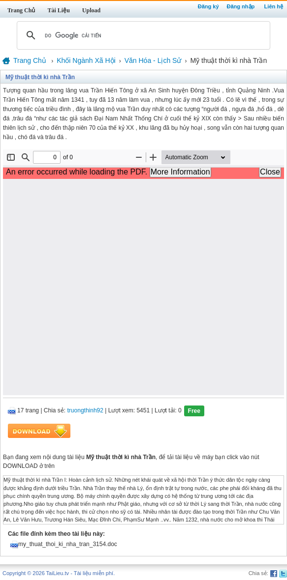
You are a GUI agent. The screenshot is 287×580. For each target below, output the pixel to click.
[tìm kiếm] (142, 35)
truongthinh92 (85, 410)
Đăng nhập (241, 6)
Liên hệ (273, 6)
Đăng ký (208, 6)
